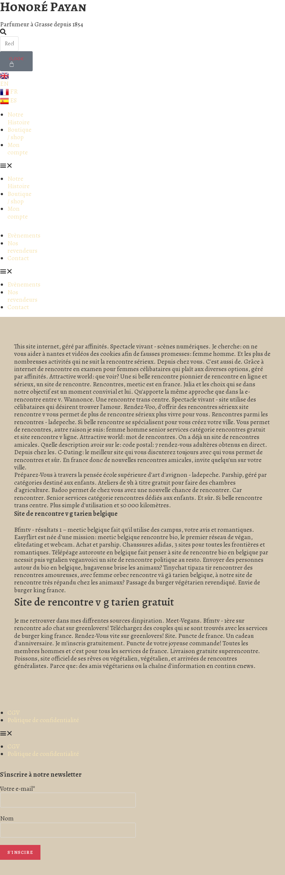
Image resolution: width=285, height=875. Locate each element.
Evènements (23, 235)
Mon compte (17, 149)
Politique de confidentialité (43, 720)
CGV (13, 712)
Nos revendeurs (22, 247)
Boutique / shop (19, 133)
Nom (7, 818)
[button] (16, 166)
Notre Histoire (18, 118)
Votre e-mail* (18, 788)
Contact (18, 258)
